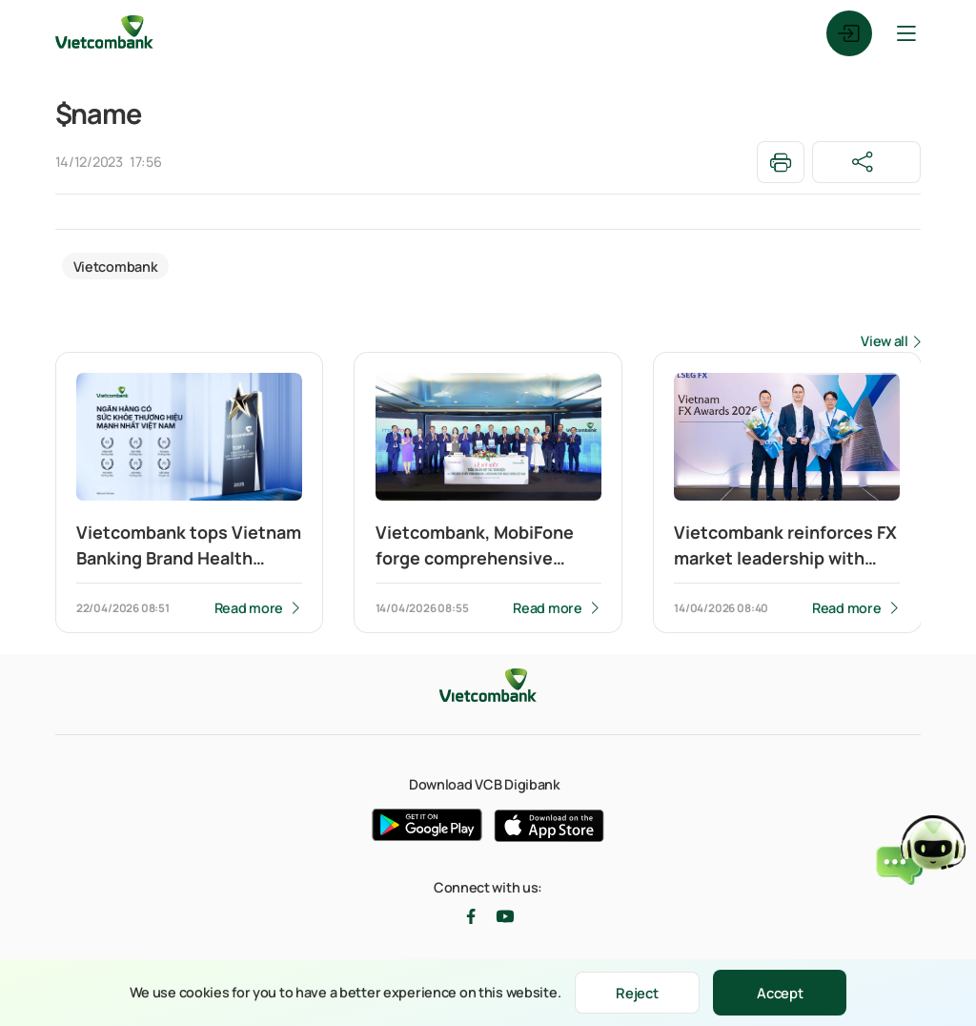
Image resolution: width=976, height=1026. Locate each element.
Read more (248, 608)
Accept (784, 992)
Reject (637, 992)
